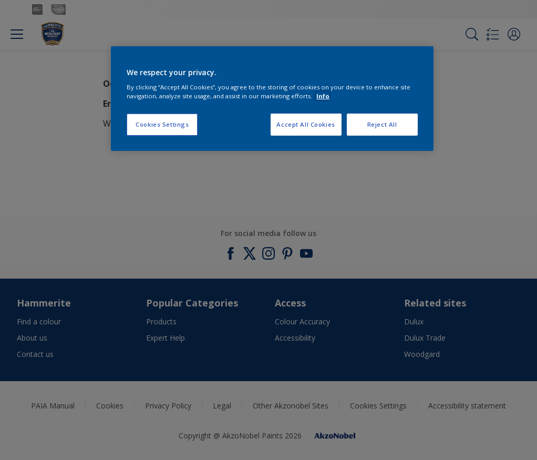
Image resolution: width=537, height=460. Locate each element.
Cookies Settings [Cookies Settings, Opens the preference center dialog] (162, 124)
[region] (272, 98)
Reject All (382, 124)
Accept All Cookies (305, 124)
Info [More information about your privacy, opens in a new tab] (322, 96)
